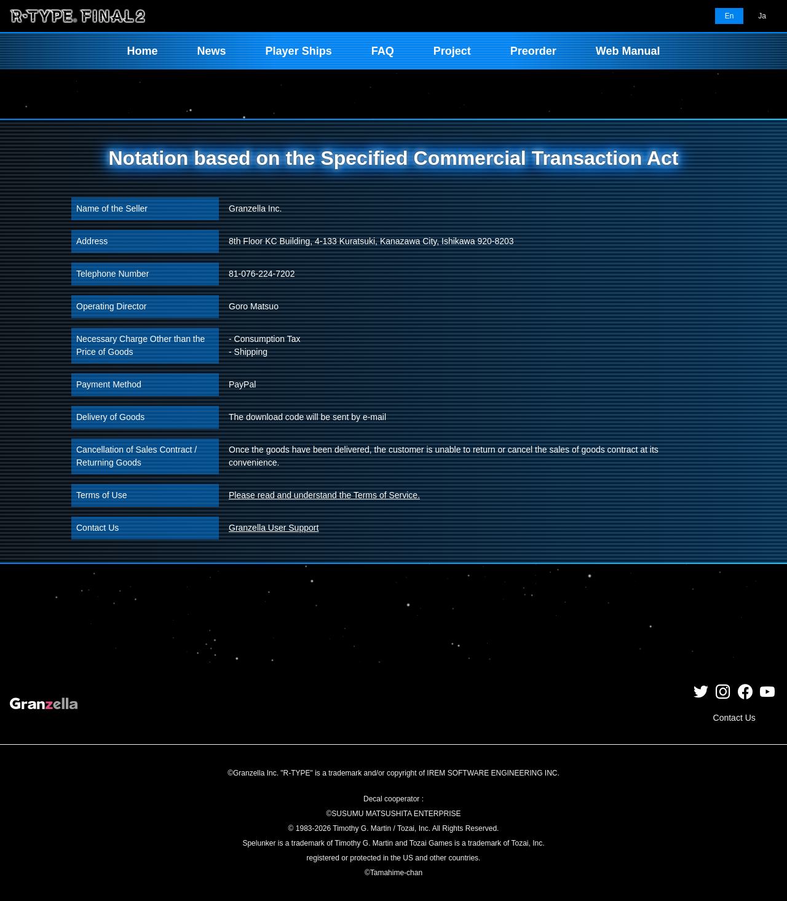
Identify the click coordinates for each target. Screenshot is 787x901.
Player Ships (299, 51)
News (211, 51)
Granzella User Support (273, 528)
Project (452, 51)
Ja (762, 16)
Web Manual (628, 51)
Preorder (533, 51)
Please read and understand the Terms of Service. (324, 495)
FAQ (382, 51)
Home (142, 51)
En (729, 16)
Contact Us (734, 718)
